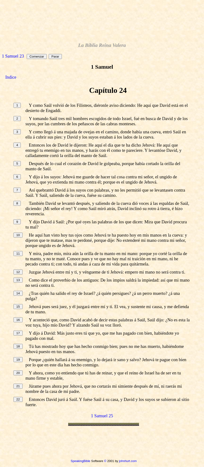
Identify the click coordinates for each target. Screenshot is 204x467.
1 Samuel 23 (13, 56)
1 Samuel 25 (102, 415)
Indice (10, 77)
